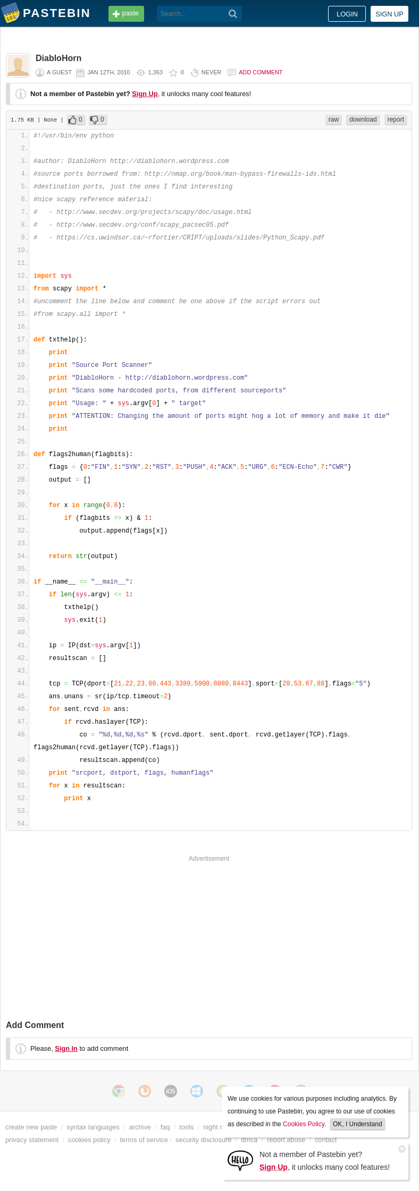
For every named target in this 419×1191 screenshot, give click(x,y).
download (362, 119)
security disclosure (203, 1140)
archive (140, 1127)
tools (186, 1127)
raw (334, 119)
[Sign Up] (240, 1159)
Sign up (389, 14)
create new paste (31, 1127)
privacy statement (31, 1140)
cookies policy (89, 1140)
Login (347, 14)
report (396, 119)
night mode (220, 1127)
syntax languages (93, 1127)
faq (165, 1127)
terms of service (144, 1140)
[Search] (233, 14)
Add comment (260, 72)
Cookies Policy (303, 1124)
